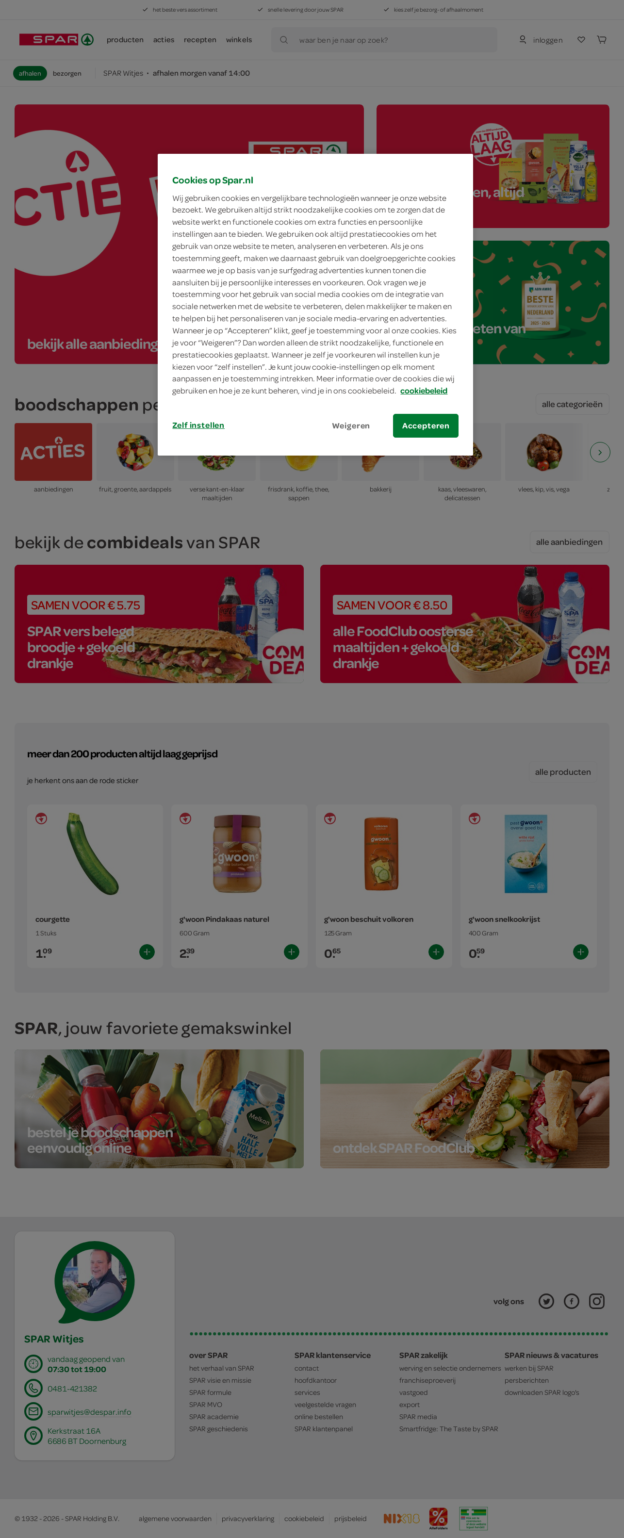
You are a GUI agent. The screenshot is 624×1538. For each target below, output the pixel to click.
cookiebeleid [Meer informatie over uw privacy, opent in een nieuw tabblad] (423, 390)
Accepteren (426, 425)
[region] (315, 305)
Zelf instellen (198, 425)
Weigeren (351, 425)
